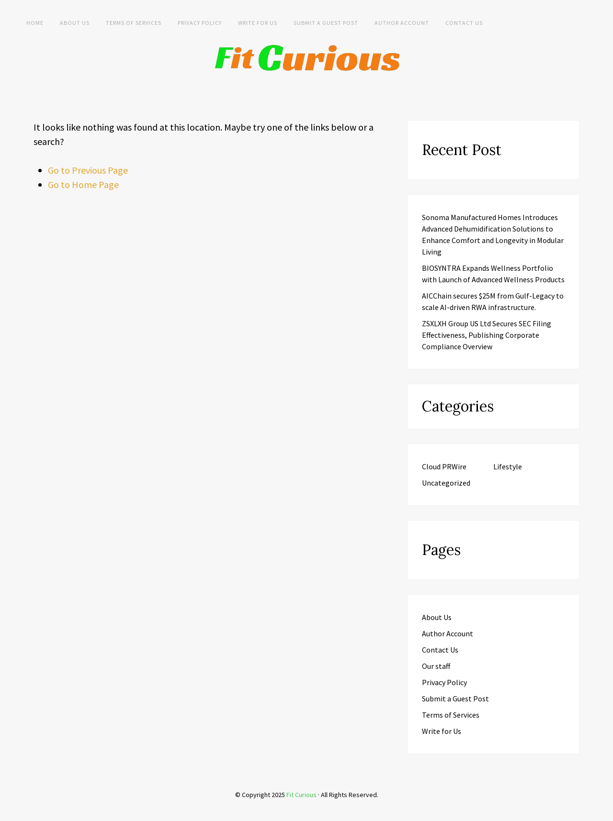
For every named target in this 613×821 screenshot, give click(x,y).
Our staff (436, 666)
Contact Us (464, 22)
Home (35, 22)
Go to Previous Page (88, 170)
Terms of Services (133, 22)
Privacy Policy (200, 22)
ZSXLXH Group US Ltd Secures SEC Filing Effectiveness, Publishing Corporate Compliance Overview (486, 335)
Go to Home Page (83, 184)
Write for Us (257, 22)
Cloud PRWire (444, 466)
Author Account (402, 22)
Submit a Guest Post (326, 22)
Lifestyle (507, 466)
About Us (75, 22)
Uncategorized (446, 483)
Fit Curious (301, 794)
